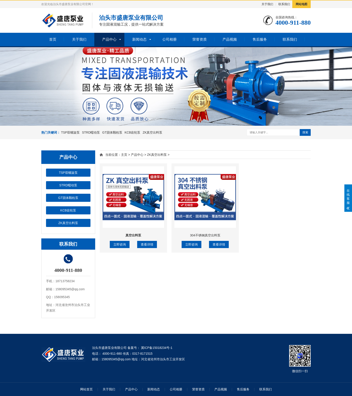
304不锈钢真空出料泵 (205, 235)
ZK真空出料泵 (153, 132)
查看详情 (147, 244)
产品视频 (229, 39)
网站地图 (301, 4)
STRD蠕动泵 (91, 132)
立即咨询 (119, 244)
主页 (124, 154)
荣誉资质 (199, 39)
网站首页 (86, 389)
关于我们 (267, 4)
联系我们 (284, 4)
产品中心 (109, 39)
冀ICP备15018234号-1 (156, 348)
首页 (52, 39)
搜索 (305, 132)
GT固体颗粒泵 (112, 132)
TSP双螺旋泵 (70, 132)
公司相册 (169, 39)
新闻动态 (139, 39)
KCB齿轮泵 (133, 132)
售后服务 (260, 39)
